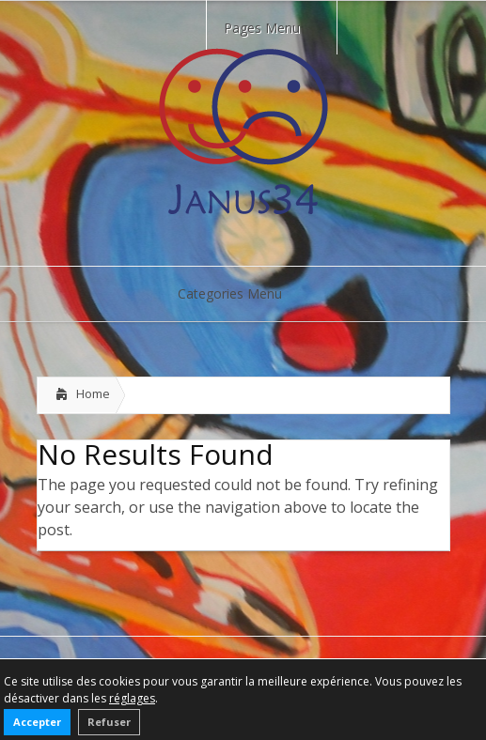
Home (93, 393)
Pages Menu (273, 28)
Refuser (109, 722)
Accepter (37, 722)
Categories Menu (242, 293)
